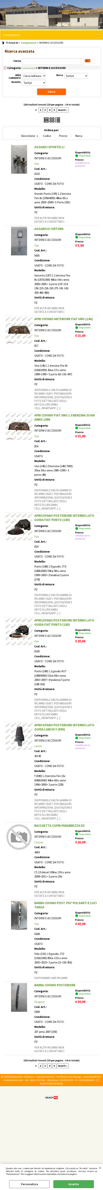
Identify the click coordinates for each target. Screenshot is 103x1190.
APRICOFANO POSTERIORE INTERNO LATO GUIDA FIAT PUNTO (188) (64, 518)
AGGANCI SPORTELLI (49, 147)
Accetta (73, 1184)
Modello (16, 82)
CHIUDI (100, 1168)
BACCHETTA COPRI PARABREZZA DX (59, 825)
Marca (59, 75)
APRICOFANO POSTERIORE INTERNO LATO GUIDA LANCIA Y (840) (64, 727)
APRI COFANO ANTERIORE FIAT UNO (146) (63, 319)
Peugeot (39, 1002)
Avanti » (62, 109)
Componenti (11, 35)
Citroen (38, 842)
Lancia (38, 746)
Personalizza (29, 1184)
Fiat (36, 164)
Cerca (17, 61)
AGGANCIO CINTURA (49, 229)
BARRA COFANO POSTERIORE (55, 985)
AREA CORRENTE (15, 76)
